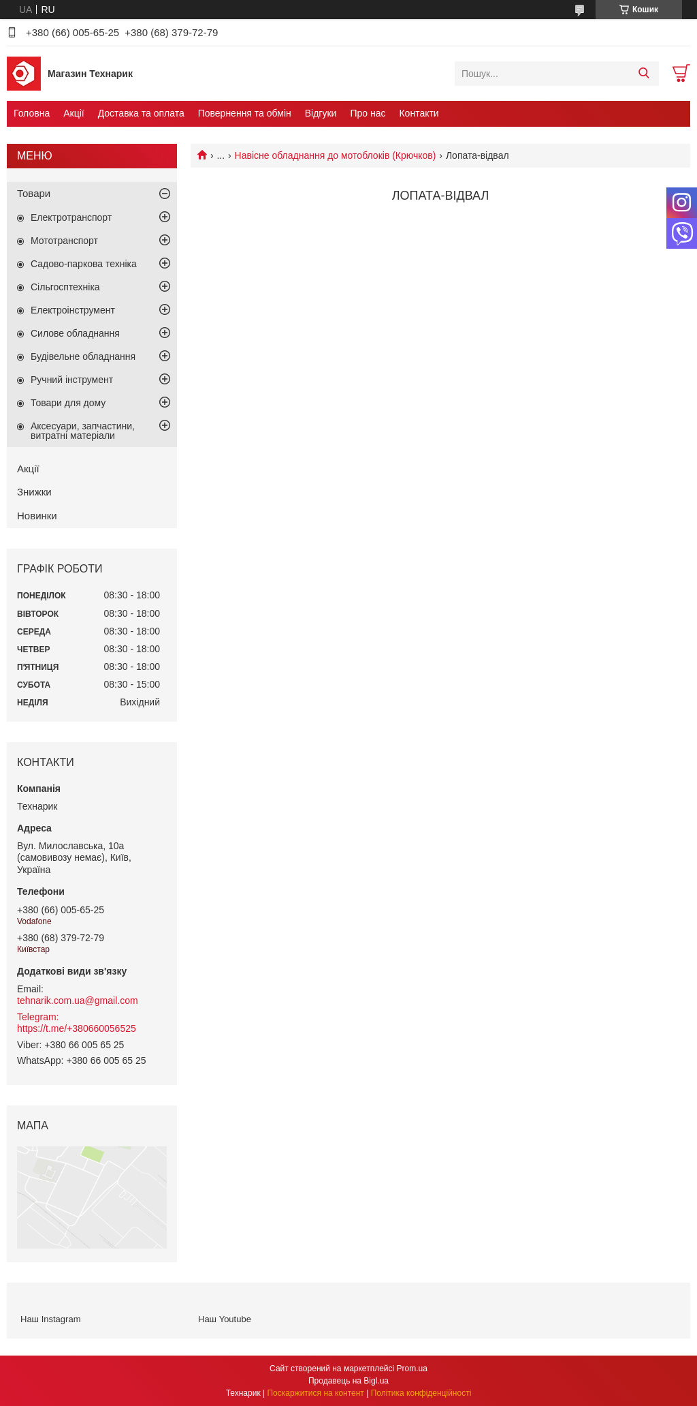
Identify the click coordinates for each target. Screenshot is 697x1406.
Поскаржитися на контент (315, 1393)
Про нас (367, 113)
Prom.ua (412, 1368)
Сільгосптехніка (65, 286)
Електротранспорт (71, 217)
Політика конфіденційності (421, 1393)
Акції (73, 113)
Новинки (37, 515)
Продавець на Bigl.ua (348, 1381)
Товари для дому (68, 402)
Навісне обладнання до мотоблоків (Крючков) (335, 155)
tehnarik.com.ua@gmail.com (77, 1000)
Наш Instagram (50, 1319)
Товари (33, 193)
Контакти (418, 113)
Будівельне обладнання (83, 356)
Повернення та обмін (244, 113)
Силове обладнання (75, 333)
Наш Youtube (224, 1319)
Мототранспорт (64, 240)
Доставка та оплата (141, 113)
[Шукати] (643, 73)
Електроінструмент (73, 310)
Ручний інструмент (72, 379)
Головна (32, 113)
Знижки (34, 492)
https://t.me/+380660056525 (76, 1028)
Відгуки (321, 113)
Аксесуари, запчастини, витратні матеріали (83, 431)
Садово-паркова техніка (84, 263)
